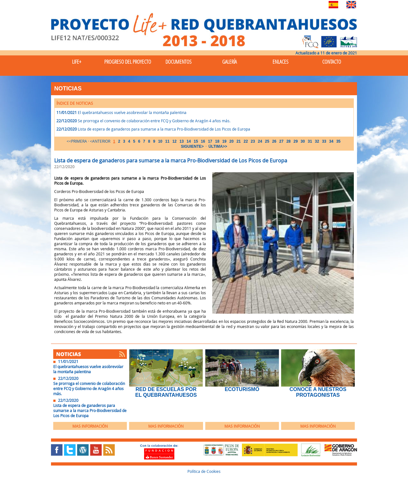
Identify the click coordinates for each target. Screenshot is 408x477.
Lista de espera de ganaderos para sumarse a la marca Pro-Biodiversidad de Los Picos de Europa (164, 129)
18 (217, 141)
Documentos (178, 61)
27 (281, 141)
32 (317, 141)
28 (288, 141)
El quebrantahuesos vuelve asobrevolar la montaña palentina (132, 112)
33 (324, 141)
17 (210, 141)
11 (167, 141)
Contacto (331, 61)
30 (303, 141)
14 (188, 141)
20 (231, 141)
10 (160, 141)
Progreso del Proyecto (127, 61)
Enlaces (280, 61)
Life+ (76, 61)
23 (253, 141)
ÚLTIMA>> (217, 146)
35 (338, 141)
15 (196, 141)
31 (310, 141)
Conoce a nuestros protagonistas (317, 392)
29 (296, 141)
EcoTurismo (242, 389)
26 (274, 141)
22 (246, 141)
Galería (229, 61)
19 (224, 141)
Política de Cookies (204, 471)
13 (181, 141)
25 (267, 141)
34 (331, 141)
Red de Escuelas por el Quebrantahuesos (166, 392)
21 (239, 141)
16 (203, 141)
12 (174, 141)
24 (260, 141)
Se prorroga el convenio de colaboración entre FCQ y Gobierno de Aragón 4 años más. (154, 120)
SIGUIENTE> (192, 146)
